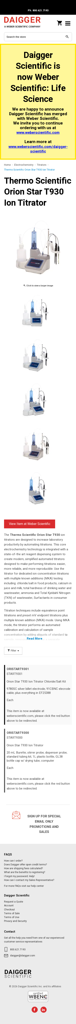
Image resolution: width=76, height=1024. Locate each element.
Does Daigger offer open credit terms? (25, 864)
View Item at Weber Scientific (29, 523)
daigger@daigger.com (22, 955)
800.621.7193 (18, 949)
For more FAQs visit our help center (24, 886)
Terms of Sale (12, 913)
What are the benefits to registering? (24, 872)
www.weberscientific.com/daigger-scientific (38, 149)
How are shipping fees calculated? (23, 868)
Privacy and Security (15, 921)
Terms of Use (11, 917)
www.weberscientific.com (38, 132)
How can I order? (13, 861)
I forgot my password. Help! (19, 876)
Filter (13, 650)
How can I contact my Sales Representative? (29, 880)
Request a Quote (13, 902)
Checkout (9, 909)
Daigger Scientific (22, 23)
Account (9, 905)
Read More (34, 638)
